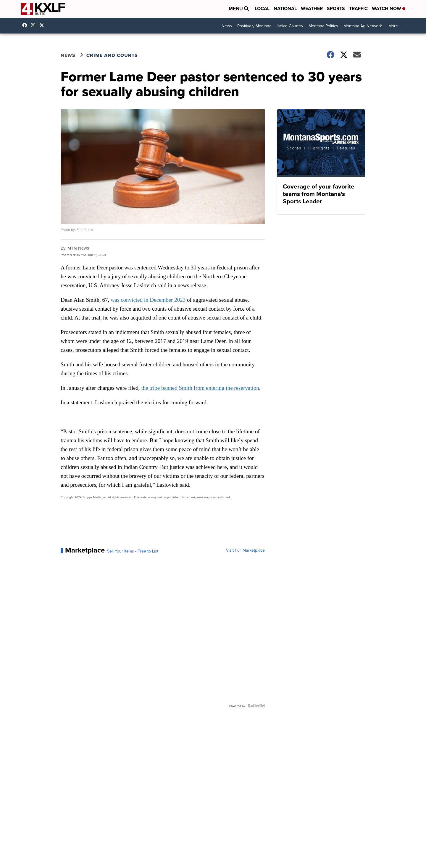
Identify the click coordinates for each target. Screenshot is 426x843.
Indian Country (290, 26)
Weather (312, 8)
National (285, 8)
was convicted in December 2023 (148, 300)
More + (394, 26)
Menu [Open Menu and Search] (239, 8)
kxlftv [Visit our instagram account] (34, 25)
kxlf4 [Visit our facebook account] (26, 25)
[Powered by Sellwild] (256, 706)
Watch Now (388, 8)
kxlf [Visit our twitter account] (43, 25)
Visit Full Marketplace (245, 550)
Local (262, 8)
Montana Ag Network (362, 26)
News (227, 26)
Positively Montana (254, 26)
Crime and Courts (112, 55)
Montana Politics (323, 26)
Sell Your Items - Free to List (132, 551)
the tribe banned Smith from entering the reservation (200, 388)
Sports (336, 8)
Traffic (358, 8)
